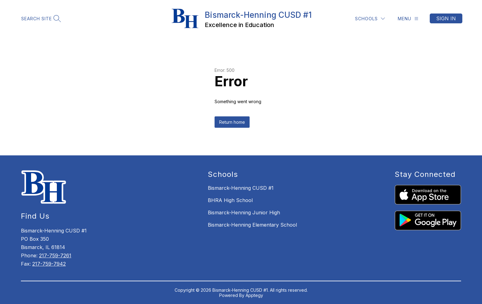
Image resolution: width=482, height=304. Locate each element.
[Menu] (408, 18)
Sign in (446, 18)
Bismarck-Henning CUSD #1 (241, 188)
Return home (232, 122)
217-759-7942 (49, 264)
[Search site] (40, 18)
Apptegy (254, 295)
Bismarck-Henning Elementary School (252, 225)
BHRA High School (230, 200)
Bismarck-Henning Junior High (244, 212)
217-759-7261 (55, 255)
